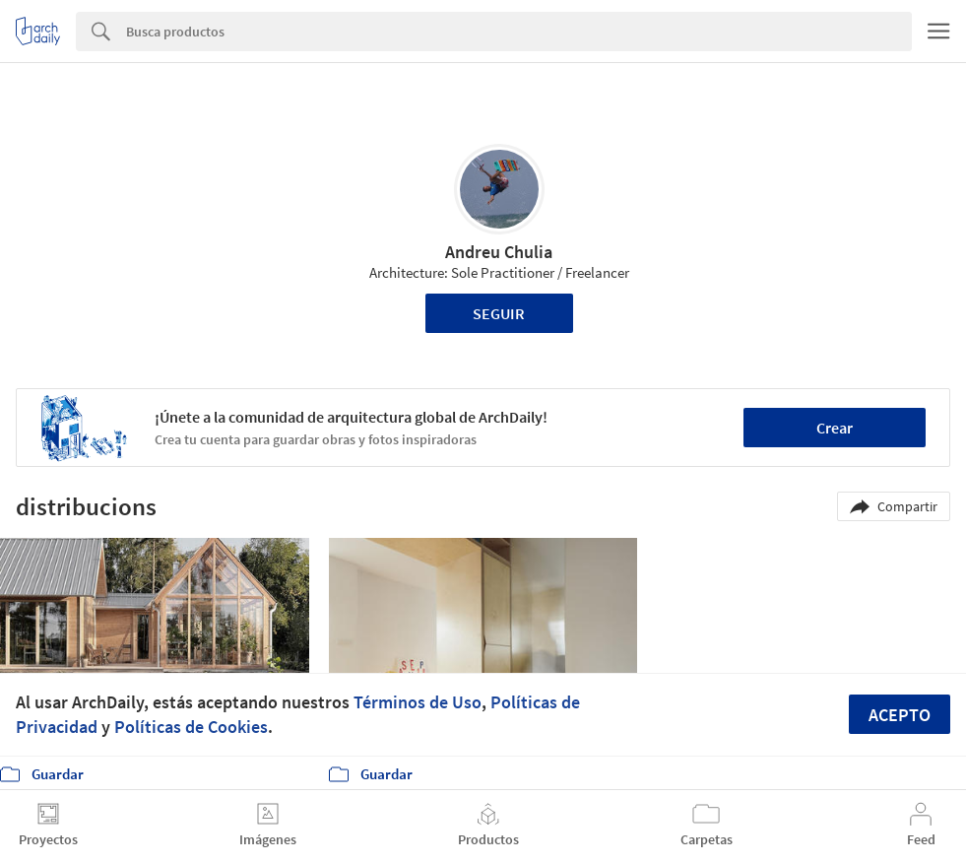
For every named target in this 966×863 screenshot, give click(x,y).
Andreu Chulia (498, 251)
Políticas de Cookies (191, 726)
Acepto (900, 714)
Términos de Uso (418, 702)
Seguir (499, 313)
